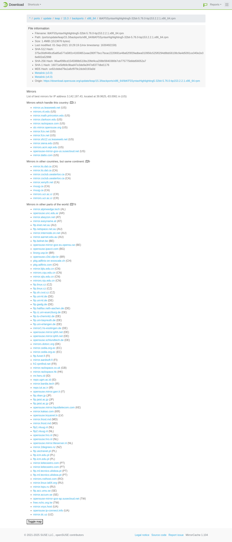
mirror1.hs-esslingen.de (47, 328)
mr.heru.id (39, 375)
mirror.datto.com (43, 155)
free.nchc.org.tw (42, 502)
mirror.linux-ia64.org (45, 482)
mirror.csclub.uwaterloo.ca (48, 174)
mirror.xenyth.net (43, 182)
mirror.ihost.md (42, 419)
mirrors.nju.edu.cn (44, 280)
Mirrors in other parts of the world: (48, 204)
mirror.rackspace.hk (45, 371)
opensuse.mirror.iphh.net (48, 332)
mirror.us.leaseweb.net (46, 107)
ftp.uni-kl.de (40, 296)
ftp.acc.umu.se (42, 490)
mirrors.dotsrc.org (43, 344)
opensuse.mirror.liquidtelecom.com (54, 407)
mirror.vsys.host (42, 506)
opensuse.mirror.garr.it (46, 391)
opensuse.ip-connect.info (48, 510)
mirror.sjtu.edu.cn (43, 276)
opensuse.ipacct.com (45, 248)
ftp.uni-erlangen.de (44, 324)
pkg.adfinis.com (42, 264)
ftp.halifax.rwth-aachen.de (48, 308)
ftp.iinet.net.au (41, 225)
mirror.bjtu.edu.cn (43, 268)
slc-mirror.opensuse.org (47, 127)
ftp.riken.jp (39, 395)
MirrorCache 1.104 (197, 535)
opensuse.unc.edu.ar (45, 213)
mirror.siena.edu (42, 143)
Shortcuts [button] (33, 4)
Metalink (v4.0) (43, 76)
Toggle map (35, 521)
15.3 (66, 18)
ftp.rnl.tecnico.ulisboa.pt (47, 470)
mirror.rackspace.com (46, 123)
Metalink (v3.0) (43, 73)
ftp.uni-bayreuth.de (44, 320)
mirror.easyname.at (44, 221)
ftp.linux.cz (39, 284)
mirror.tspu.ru (41, 486)
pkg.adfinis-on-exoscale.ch (49, 260)
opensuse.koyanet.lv (45, 415)
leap (57, 18)
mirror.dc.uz (40, 514)
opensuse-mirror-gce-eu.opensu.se (54, 244)
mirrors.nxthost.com (45, 478)
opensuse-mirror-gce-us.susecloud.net (56, 151)
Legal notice (142, 535)
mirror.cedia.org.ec (44, 348)
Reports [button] (214, 4)
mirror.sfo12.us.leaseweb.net (50, 139)
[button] (205, 4)
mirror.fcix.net (41, 131)
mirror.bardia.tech (43, 383)
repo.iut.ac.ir (40, 387)
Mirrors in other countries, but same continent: (56, 161)
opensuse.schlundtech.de (48, 340)
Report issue (176, 535)
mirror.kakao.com (43, 411)
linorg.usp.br (40, 252)
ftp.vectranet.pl (42, 451)
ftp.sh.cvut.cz (41, 292)
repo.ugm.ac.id (42, 379)
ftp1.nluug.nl (40, 427)
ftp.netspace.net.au (44, 229)
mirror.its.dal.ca (42, 166)
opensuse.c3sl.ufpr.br (46, 256)
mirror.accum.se (42, 494)
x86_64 (91, 18)
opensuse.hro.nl (42, 435)
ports (37, 18)
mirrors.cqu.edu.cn (44, 272)
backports (78, 18)
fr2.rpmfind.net (42, 363)
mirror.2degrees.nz (44, 447)
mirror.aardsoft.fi (43, 359)
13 (74, 102)
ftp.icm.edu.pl (41, 455)
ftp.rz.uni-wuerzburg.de (47, 312)
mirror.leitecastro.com (46, 463)
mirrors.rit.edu (41, 111)
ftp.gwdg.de (40, 304)
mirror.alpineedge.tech (46, 209)
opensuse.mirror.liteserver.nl (50, 443)
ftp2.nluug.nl (40, 431)
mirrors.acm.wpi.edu (45, 147)
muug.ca (38, 186)
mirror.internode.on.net (46, 233)
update (47, 18)
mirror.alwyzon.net (44, 217)
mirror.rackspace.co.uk (46, 367)
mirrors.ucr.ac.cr (42, 194)
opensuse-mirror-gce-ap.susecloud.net (56, 498)
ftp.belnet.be (40, 241)
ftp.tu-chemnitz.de (44, 316)
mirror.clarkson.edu (44, 119)
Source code (158, 535)
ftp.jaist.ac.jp (40, 399)
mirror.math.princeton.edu (48, 115)
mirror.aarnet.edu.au (45, 237)
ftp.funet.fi (39, 356)
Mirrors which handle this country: (48, 102)
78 (74, 204)
